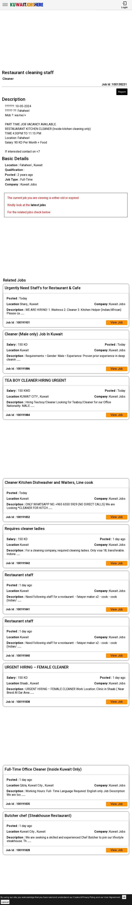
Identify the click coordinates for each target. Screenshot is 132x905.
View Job (116, 323)
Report (122, 91)
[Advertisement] (67, 40)
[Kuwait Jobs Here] (27, 6)
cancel (5, 902)
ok (124, 897)
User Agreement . (112, 897)
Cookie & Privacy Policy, (84, 897)
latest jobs (38, 205)
